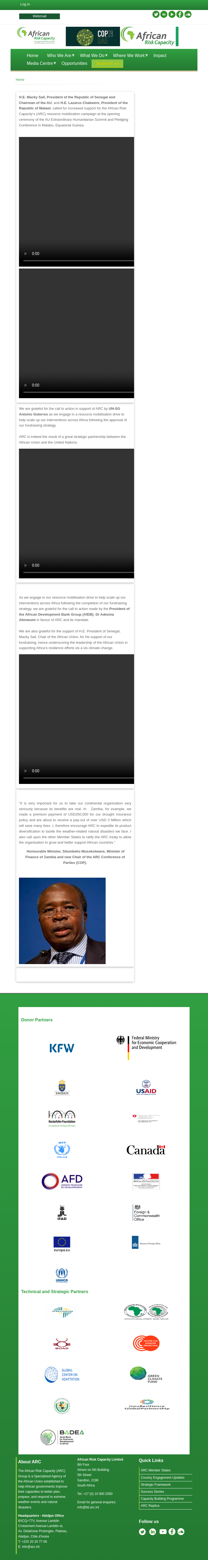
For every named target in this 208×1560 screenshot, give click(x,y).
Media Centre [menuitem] (39, 64)
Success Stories (152, 1492)
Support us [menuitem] (107, 63)
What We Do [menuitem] (92, 56)
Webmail (39, 16)
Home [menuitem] (32, 55)
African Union (33, 1481)
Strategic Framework (156, 1485)
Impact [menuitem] (159, 55)
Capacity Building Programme (162, 1499)
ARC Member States (156, 1470)
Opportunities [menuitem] (74, 63)
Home (20, 80)
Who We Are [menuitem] (59, 56)
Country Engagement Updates (162, 1478)
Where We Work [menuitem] (129, 56)
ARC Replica (150, 1506)
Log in (25, 4)
